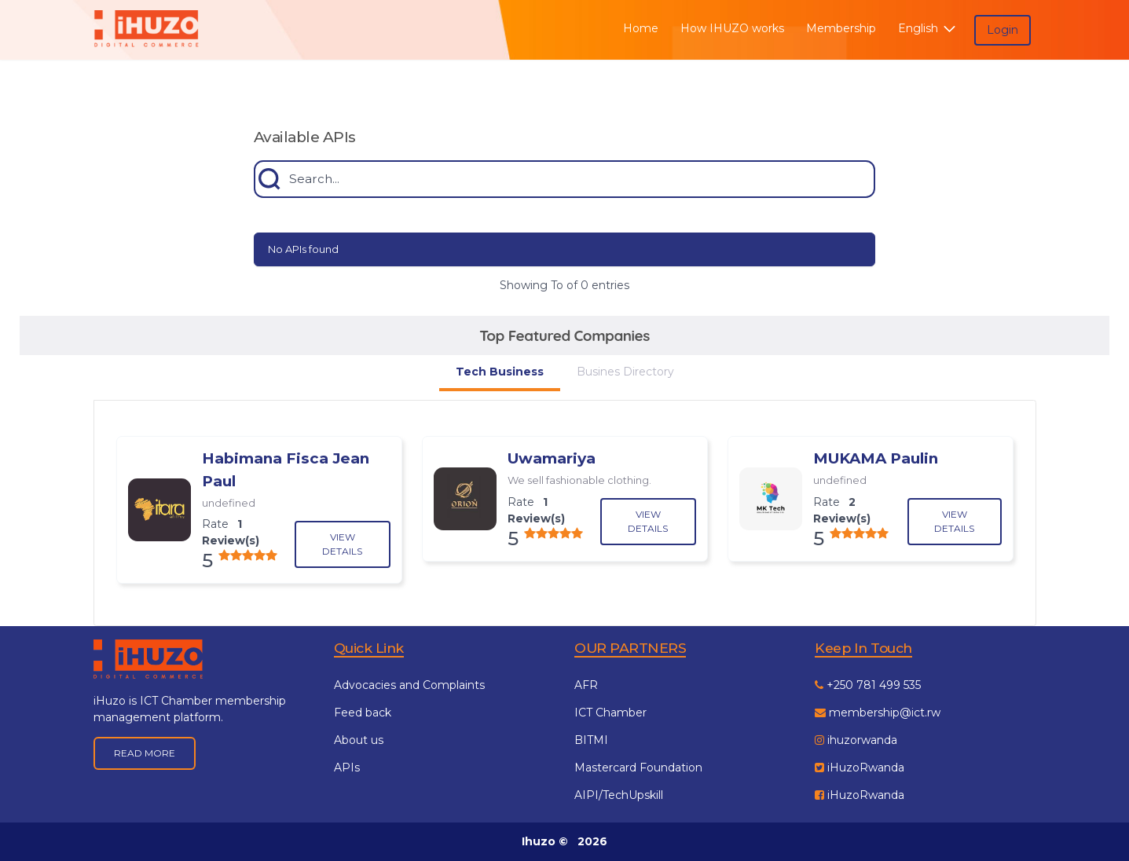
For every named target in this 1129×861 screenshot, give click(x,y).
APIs (347, 767)
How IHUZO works (732, 28)
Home (640, 28)
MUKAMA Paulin (875, 458)
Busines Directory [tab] (625, 372)
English (928, 28)
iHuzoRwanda (859, 767)
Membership (841, 28)
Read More (144, 753)
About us (358, 740)
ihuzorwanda (856, 740)
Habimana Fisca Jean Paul (285, 469)
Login (1002, 30)
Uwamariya (552, 458)
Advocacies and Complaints (409, 685)
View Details (342, 544)
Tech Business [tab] (500, 372)
